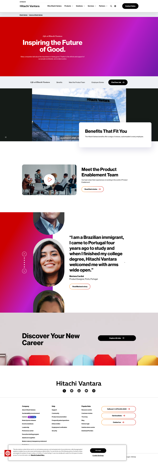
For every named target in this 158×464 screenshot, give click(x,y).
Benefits (59, 82)
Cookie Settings (98, 455)
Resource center (87, 410)
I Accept (98, 450)
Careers (24, 417)
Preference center (28, 431)
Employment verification (59, 427)
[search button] (111, 6)
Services (91, 6)
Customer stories (87, 413)
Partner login (85, 424)
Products (67, 6)
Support (54, 410)
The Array (85, 417)
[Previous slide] (24, 254)
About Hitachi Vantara (28, 410)
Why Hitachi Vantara (54, 6)
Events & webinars (27, 424)
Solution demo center (88, 427)
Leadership (25, 427)
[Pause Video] (5, 137)
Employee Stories (98, 82)
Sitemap (133, 457)
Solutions (79, 6)
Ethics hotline (56, 424)
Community (55, 413)
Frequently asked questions (60, 420)
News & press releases (29, 420)
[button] (114, 6)
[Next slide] (24, 271)
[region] (67, 453)
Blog (83, 420)
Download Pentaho (87, 431)
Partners (102, 6)
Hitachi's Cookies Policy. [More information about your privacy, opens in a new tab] (37, 455)
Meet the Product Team (77, 82)
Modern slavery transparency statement (34, 441)
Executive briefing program (30, 434)
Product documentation (59, 417)
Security (54, 431)
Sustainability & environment (31, 413)
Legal (128, 457)
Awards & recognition (28, 438)
